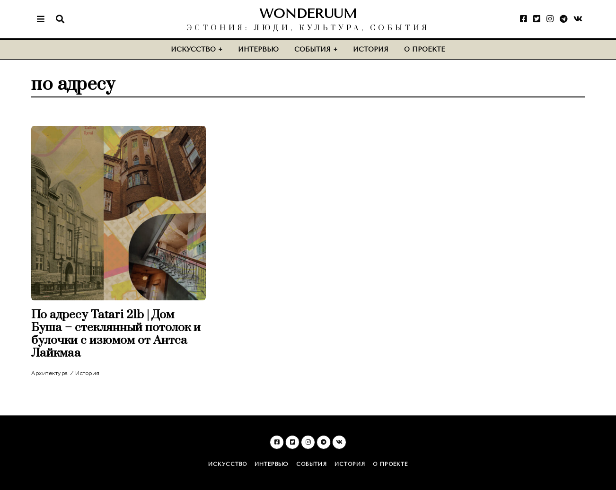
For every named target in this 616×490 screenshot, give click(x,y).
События (312, 49)
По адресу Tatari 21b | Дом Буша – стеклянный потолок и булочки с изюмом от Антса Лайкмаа (116, 333)
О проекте (424, 49)
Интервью (258, 49)
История (370, 49)
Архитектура (49, 373)
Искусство (193, 49)
